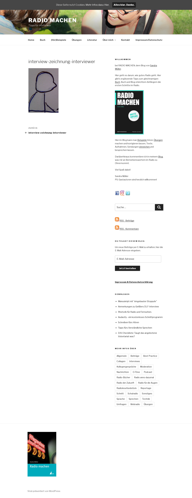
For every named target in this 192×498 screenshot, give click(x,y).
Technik (146, 399)
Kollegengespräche (126, 366)
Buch (42, 40)
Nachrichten (123, 372)
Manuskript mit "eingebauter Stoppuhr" (137, 301)
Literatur (92, 40)
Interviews (134, 361)
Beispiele (142, 140)
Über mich (109, 40)
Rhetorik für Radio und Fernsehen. (135, 312)
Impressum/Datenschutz (149, 40)
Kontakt (125, 40)
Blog (160, 156)
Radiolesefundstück (127, 388)
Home (31, 40)
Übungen (77, 40)
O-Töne (136, 372)
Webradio (135, 404)
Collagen (121, 361)
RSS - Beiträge (127, 220)
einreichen (144, 146)
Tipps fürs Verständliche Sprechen (135, 327)
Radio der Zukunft (125, 382)
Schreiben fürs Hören (128, 322)
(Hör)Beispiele (58, 40)
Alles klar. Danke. (124, 4)
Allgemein (122, 356)
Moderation (146, 366)
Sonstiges (147, 393)
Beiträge (134, 356)
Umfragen (121, 404)
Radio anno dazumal (144, 377)
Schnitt (120, 393)
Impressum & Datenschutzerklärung (134, 282)
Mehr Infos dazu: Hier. (98, 4)
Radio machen (52, 20)
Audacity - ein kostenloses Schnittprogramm (140, 317)
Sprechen (133, 399)
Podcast (148, 372)
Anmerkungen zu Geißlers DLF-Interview (138, 306)
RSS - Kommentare (129, 229)
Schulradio (133, 393)
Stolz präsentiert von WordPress (44, 491)
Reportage (146, 388)
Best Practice (150, 356)
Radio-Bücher (123, 377)
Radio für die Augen (147, 382)
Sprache (121, 399)
